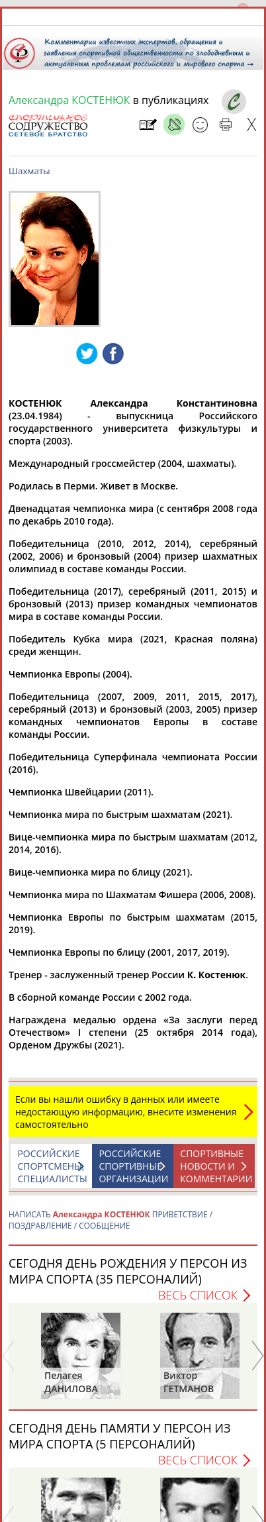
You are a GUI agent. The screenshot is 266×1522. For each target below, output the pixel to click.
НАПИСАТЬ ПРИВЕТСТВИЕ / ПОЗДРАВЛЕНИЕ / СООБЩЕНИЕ (110, 1220)
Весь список (198, 1295)
